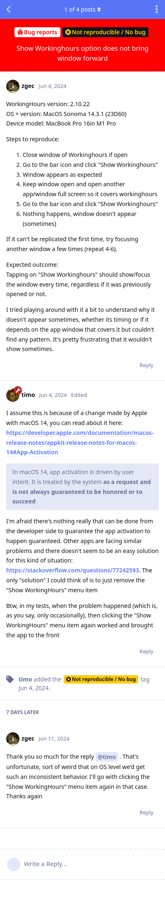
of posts (82, 9)
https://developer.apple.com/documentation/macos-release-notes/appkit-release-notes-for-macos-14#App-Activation (79, 442)
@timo (107, 757)
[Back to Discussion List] (8, 9)
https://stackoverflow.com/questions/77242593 (72, 570)
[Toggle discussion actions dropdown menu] (156, 9)
